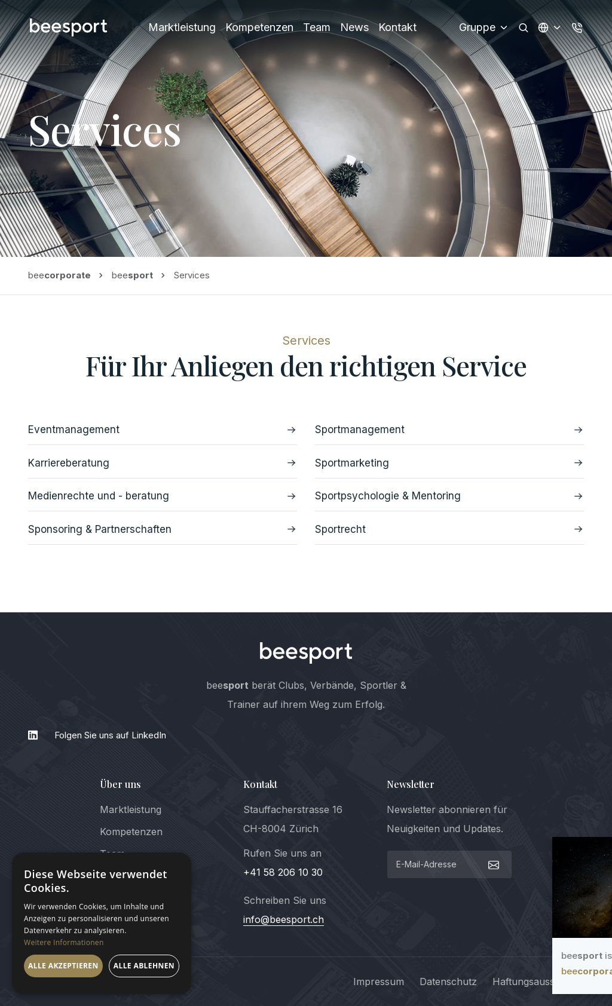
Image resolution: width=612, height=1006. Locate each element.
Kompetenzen (259, 27)
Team (317, 27)
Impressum (378, 981)
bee (59, 275)
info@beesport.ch (283, 919)
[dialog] (101, 923)
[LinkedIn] (306, 735)
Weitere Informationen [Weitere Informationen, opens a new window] (64, 942)
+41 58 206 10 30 (283, 872)
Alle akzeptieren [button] (63, 966)
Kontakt (397, 27)
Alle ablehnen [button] (144, 966)
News (354, 27)
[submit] (492, 864)
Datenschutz (448, 981)
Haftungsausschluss (538, 981)
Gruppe (484, 27)
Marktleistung (182, 27)
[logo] (306, 653)
